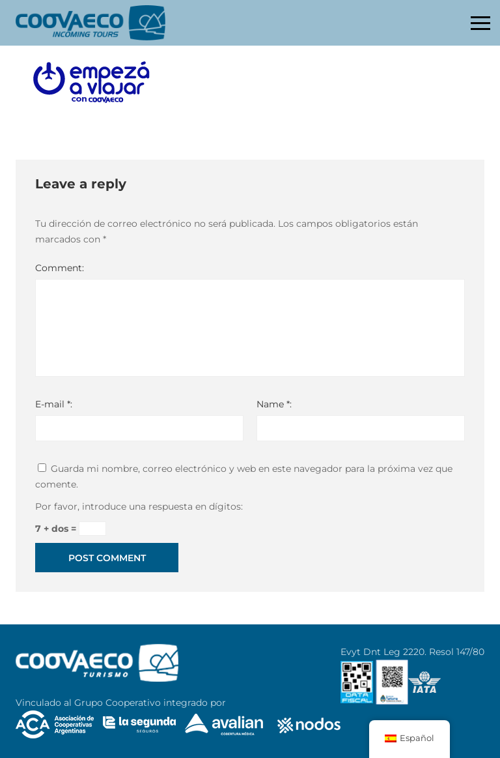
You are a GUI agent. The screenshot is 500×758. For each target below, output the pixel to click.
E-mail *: (53, 404)
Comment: (59, 268)
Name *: (274, 404)
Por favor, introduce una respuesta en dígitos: (139, 506)
